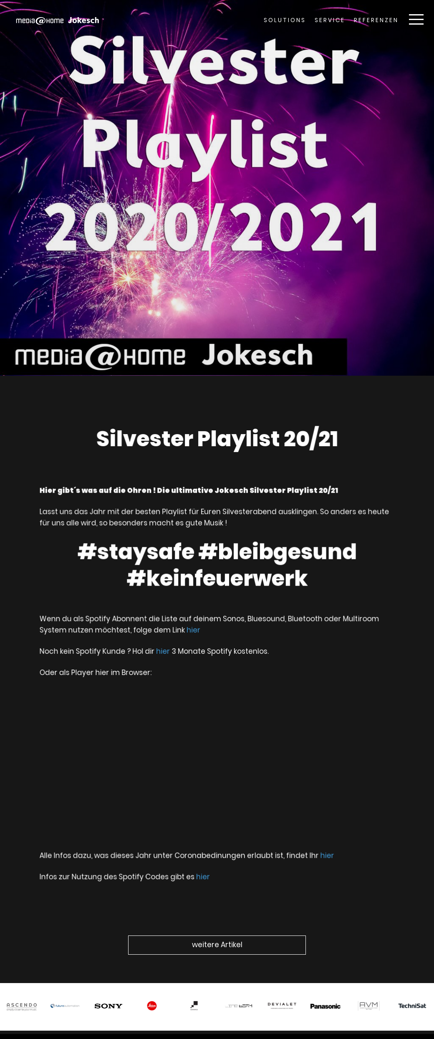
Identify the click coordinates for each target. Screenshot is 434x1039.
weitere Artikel (217, 945)
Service (330, 20)
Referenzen (376, 20)
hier (194, 632)
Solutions (285, 20)
